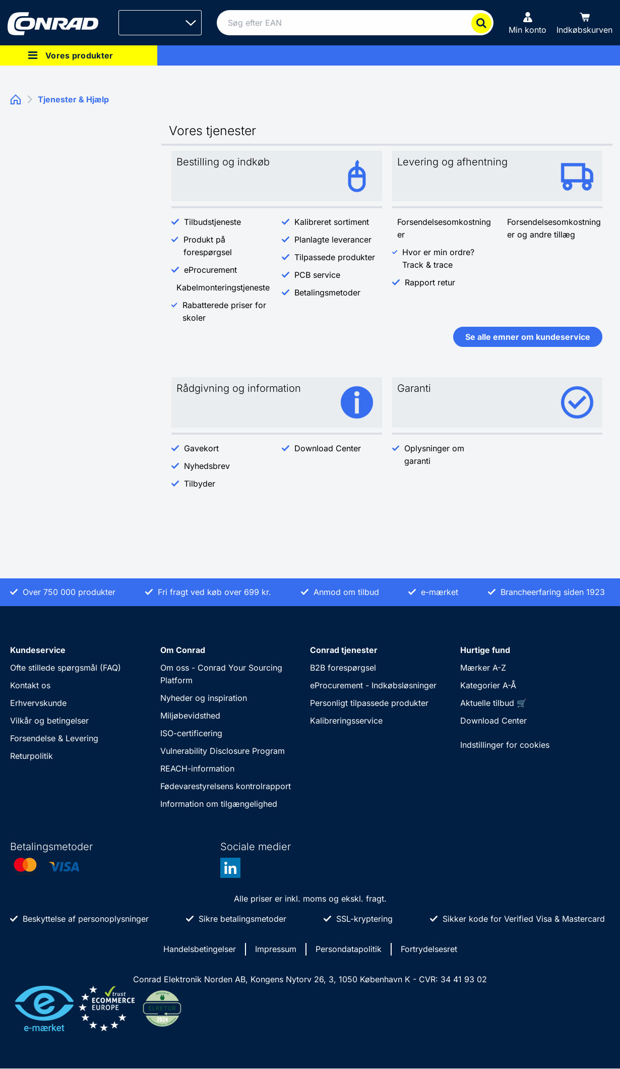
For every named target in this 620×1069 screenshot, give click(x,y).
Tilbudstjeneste (212, 222)
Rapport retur (430, 282)
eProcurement (210, 270)
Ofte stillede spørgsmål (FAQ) (65, 668)
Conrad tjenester (344, 650)
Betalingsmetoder (327, 292)
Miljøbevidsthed (190, 715)
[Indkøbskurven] (584, 23)
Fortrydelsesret (429, 949)
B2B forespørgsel (343, 668)
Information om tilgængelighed (218, 804)
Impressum (275, 949)
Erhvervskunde (38, 703)
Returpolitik (31, 756)
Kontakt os (30, 685)
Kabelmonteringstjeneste (223, 287)
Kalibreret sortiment (331, 222)
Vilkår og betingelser (49, 721)
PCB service (317, 275)
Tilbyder (199, 484)
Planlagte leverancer (332, 239)
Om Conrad (182, 650)
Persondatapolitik (349, 949)
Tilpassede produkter (334, 257)
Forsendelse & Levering (54, 738)
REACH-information (197, 768)
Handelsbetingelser (199, 949)
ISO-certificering (191, 733)
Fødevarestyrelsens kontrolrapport (225, 786)
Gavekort (201, 448)
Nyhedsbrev (208, 466)
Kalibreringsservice (346, 721)
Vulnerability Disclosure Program (222, 751)
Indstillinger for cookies (504, 745)
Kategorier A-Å (488, 685)
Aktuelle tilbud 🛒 (493, 703)
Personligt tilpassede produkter (369, 703)
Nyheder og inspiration (203, 698)
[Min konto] (527, 23)
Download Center (327, 448)
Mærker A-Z (483, 668)
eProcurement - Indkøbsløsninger (373, 685)
